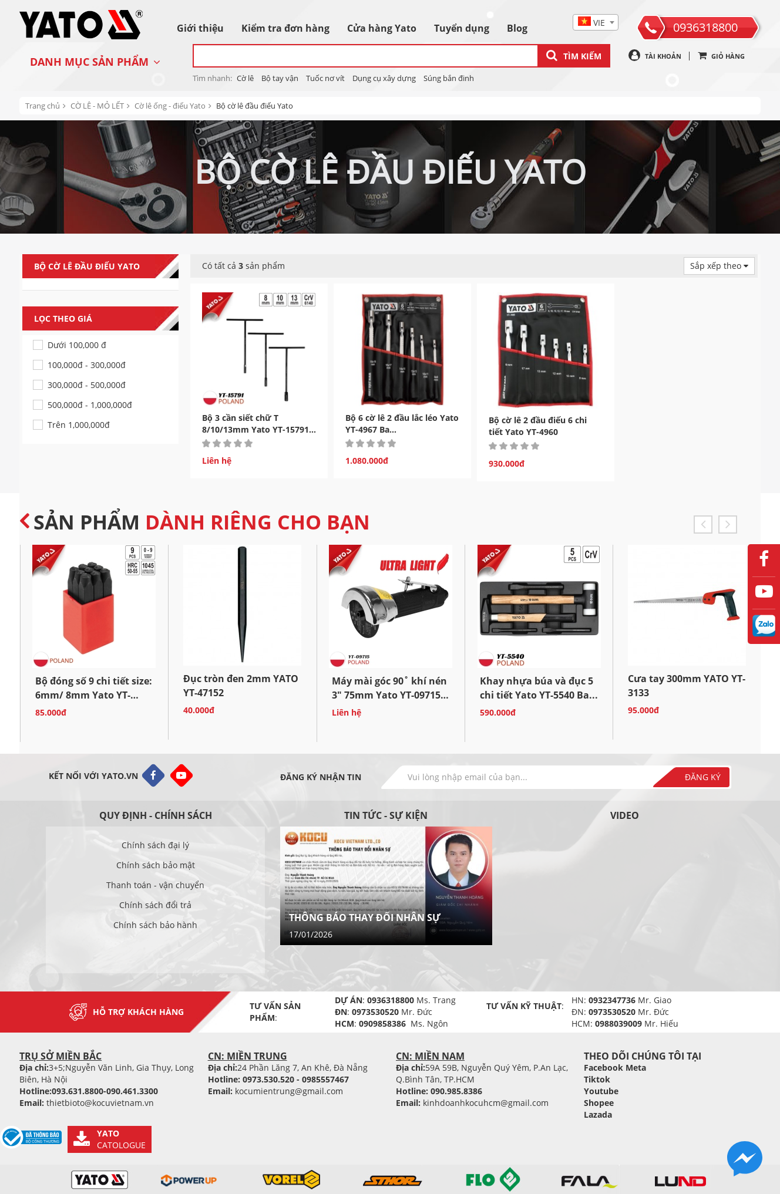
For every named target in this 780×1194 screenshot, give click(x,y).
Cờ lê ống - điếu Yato (170, 105)
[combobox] (595, 22)
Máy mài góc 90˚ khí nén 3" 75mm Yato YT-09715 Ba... (389, 695)
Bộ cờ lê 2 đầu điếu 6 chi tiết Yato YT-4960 (538, 425)
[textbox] (595, 23)
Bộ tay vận (279, 78)
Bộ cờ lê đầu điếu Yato (254, 105)
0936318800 (705, 27)
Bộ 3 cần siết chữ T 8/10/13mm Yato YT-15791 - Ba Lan (258, 429)
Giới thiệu (200, 28)
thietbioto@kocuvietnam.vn (100, 1102)
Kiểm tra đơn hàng (285, 28)
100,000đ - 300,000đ (87, 364)
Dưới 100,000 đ (77, 344)
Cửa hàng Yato (381, 28)
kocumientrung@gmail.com (289, 1091)
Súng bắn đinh (448, 78)
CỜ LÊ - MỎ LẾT (97, 105)
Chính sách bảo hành (155, 924)
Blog (517, 28)
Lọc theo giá (106, 318)
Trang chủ (42, 105)
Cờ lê (245, 78)
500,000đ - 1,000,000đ (90, 404)
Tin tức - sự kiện (386, 815)
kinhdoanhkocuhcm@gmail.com (486, 1102)
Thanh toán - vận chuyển (155, 885)
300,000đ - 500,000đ (87, 384)
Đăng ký (703, 776)
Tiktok (597, 1079)
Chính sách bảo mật (155, 865)
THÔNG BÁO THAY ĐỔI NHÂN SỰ (365, 917)
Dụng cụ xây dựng (384, 78)
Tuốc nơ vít (325, 78)
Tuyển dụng (461, 28)
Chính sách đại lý (155, 845)
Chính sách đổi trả (155, 904)
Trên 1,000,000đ (79, 424)
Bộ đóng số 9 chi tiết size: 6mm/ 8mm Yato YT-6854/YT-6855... (93, 695)
